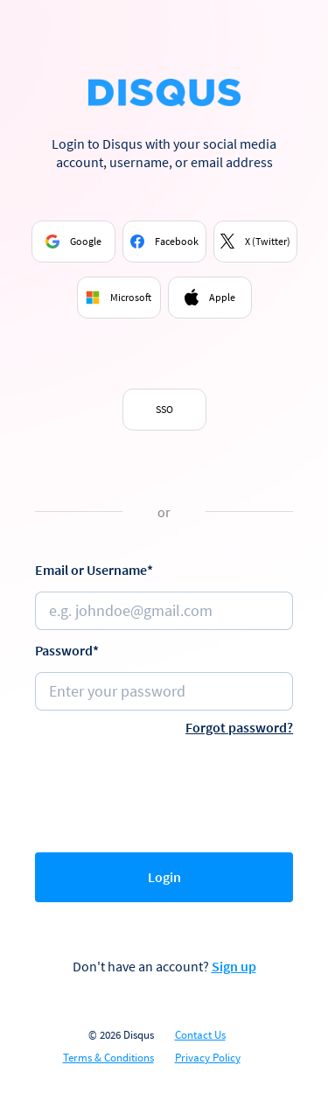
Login (164, 877)
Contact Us (200, 1035)
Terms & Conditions (108, 1058)
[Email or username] (164, 611)
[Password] (164, 691)
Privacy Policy (208, 1058)
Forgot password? (239, 727)
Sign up (234, 966)
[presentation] (168, 790)
